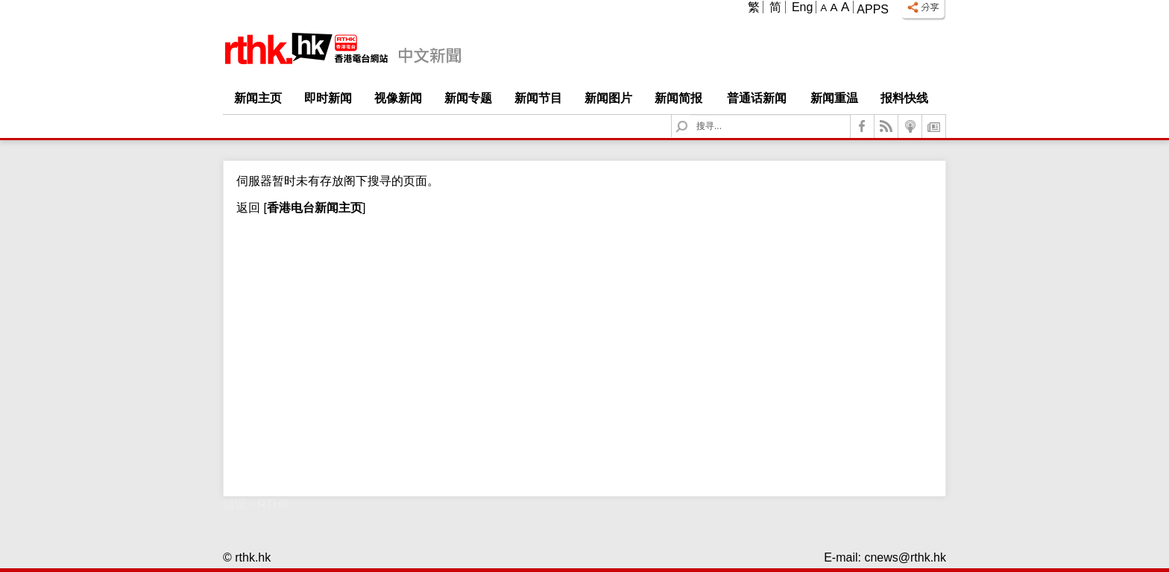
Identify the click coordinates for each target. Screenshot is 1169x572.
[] (312, 207)
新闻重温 (834, 98)
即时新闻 (328, 98)
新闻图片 (608, 98)
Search (690, 115)
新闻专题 (468, 98)
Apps (873, 9)
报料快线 (904, 98)
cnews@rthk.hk (905, 557)
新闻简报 (678, 98)
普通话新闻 (757, 98)
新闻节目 (538, 98)
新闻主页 (258, 98)
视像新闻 (398, 98)
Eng (802, 7)
